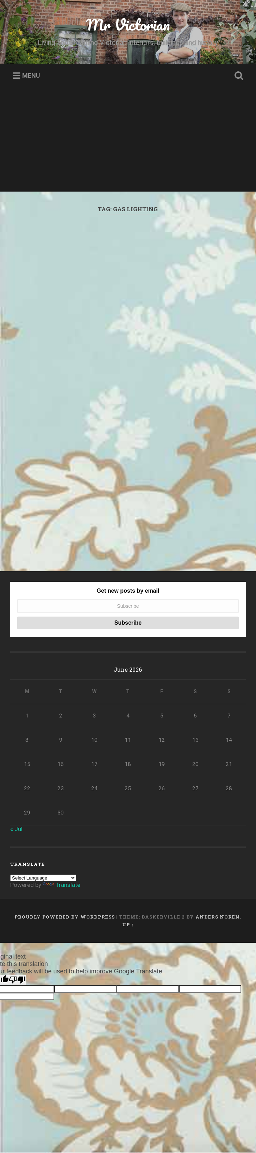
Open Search (237, 76)
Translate (61, 941)
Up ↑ (128, 981)
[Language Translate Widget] (43, 935)
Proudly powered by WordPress (64, 974)
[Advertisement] (128, 142)
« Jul (16, 885)
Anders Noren (217, 974)
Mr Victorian (128, 24)
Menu (31, 75)
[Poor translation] (17, 1037)
